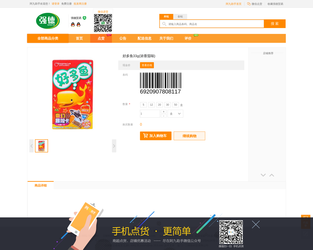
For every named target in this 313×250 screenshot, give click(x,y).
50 (175, 104)
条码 (125, 74)
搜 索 (275, 23)
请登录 (56, 3)
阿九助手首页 (233, 3)
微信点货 (254, 3)
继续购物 (189, 136)
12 (151, 104)
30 (167, 104)
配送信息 (145, 38)
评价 (188, 38)
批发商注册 (80, 3)
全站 (180, 16)
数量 (126, 104)
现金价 (126, 65)
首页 (79, 38)
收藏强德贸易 (275, 3)
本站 (166, 16)
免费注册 (66, 3)
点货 (101, 38)
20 (159, 104)
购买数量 (128, 124)
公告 (122, 38)
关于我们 (166, 38)
